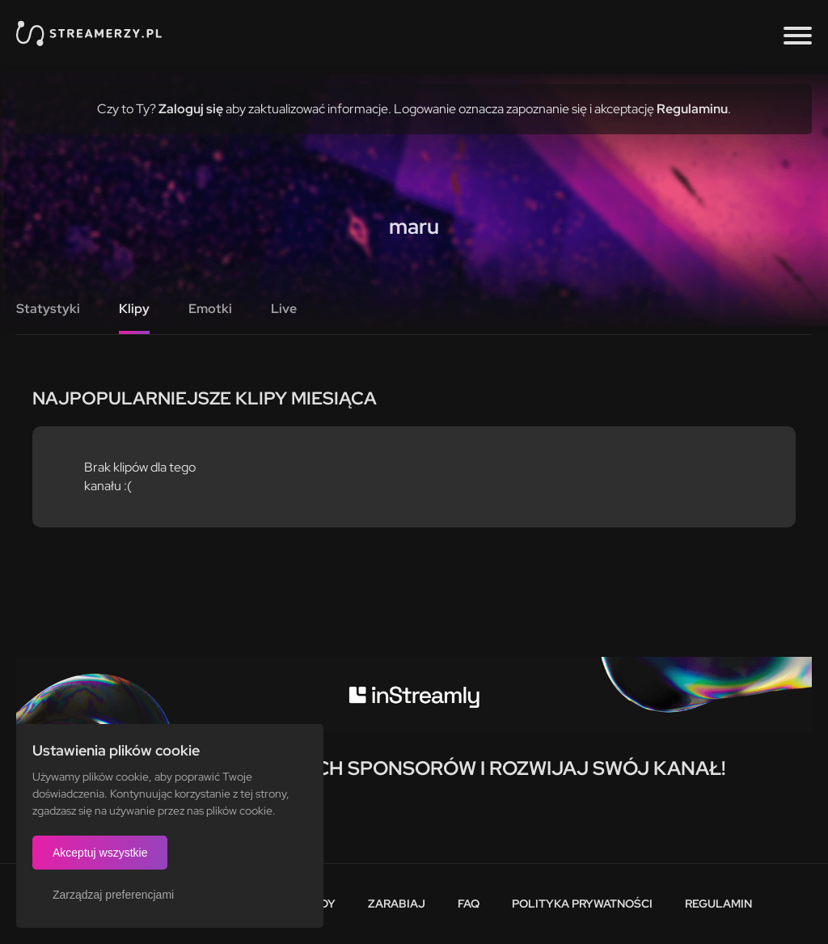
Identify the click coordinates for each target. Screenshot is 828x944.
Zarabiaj (396, 903)
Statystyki (48, 308)
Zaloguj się (190, 108)
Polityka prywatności (582, 903)
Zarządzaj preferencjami (113, 894)
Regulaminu (692, 108)
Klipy (134, 308)
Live (284, 308)
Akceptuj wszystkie (100, 852)
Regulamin (718, 903)
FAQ (468, 903)
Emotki (210, 308)
